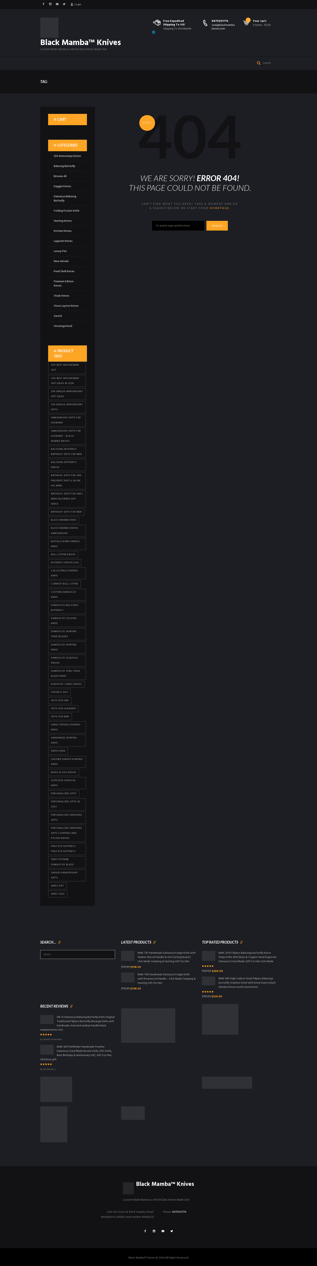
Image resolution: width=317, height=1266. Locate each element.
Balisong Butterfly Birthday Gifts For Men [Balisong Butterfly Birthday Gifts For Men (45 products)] (66, 451)
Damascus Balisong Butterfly (65, 198)
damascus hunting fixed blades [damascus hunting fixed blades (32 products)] (64, 634)
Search (217, 226)
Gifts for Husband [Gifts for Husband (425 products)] (63, 709)
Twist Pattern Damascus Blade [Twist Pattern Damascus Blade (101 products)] (62, 861)
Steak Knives (61, 296)
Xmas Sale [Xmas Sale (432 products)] (57, 894)
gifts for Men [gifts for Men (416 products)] (60, 717)
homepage (219, 208)
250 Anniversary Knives (67, 156)
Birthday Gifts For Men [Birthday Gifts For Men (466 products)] (66, 512)
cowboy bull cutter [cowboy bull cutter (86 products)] (64, 584)
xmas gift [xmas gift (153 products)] (57, 886)
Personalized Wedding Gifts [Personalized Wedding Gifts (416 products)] (66, 817)
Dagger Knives (62, 186)
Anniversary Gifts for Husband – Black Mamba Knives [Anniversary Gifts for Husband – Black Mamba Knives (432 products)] (66, 436)
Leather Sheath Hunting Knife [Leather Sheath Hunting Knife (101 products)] (66, 761)
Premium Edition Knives (64, 283)
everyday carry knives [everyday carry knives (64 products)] (66, 684)
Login (78, 4)
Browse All (60, 176)
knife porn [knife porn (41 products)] (58, 751)
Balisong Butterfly (64, 166)
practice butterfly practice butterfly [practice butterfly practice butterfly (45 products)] (63, 848)
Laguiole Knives (63, 241)
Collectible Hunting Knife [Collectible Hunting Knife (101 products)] (64, 573)
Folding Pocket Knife (66, 211)
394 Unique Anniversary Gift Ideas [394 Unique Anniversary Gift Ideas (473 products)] (67, 394)
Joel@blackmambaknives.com (223, 27)
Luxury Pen (60, 251)
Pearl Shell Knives (64, 271)
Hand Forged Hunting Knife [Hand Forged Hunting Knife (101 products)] (65, 727)
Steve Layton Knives (66, 306)
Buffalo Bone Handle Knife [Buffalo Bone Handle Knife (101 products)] (65, 544)
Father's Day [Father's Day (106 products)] (59, 692)
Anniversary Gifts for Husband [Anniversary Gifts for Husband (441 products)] (66, 420)
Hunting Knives (63, 221)
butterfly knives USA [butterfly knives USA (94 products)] (65, 563)
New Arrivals (61, 261)
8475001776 (220, 21)
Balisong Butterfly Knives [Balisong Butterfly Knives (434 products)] (64, 464)
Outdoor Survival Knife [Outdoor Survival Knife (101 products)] (63, 783)
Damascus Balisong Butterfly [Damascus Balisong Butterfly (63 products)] (64, 607)
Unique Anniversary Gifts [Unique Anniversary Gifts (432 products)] (64, 875)
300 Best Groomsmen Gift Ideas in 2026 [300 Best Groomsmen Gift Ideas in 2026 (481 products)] (65, 380)
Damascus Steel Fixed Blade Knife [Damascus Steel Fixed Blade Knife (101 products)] (65, 673)
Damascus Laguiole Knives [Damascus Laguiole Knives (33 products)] (64, 660)
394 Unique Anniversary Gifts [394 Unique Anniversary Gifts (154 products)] (67, 407)
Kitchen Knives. (63, 231)
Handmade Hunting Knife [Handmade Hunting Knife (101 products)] (64, 740)
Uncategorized (63, 326)
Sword (58, 316)
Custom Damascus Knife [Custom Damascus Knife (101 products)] (63, 594)
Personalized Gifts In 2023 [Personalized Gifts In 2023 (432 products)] (65, 804)
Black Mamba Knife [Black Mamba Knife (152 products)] (63, 520)
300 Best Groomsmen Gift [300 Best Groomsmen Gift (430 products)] (65, 367)
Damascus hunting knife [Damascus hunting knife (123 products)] (64, 647)
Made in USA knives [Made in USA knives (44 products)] (63, 772)
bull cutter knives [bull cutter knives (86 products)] (63, 555)
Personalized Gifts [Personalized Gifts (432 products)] (64, 794)
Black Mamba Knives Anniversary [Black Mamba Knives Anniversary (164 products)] (64, 530)
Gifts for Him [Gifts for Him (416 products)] (60, 701)
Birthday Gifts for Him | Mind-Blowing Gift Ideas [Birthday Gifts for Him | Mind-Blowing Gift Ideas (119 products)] (66, 499)
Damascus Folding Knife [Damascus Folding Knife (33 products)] (64, 620)
